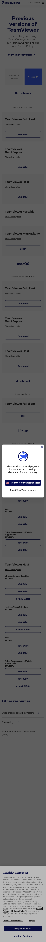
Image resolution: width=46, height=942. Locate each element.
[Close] (41, 447)
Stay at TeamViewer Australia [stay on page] (23, 490)
